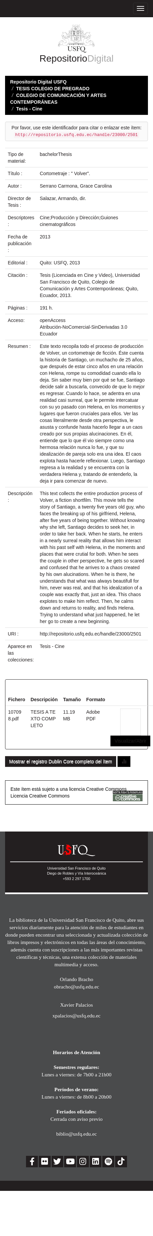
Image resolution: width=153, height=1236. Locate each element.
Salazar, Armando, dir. (63, 198)
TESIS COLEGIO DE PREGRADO (53, 88)
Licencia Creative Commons (40, 796)
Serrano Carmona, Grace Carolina (76, 186)
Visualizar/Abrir (130, 741)
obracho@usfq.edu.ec (76, 986)
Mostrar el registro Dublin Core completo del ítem (60, 761)
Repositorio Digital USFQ (38, 82)
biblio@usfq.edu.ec (76, 1134)
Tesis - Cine (29, 108)
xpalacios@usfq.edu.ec (76, 1015)
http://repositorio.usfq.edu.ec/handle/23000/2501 (90, 634)
